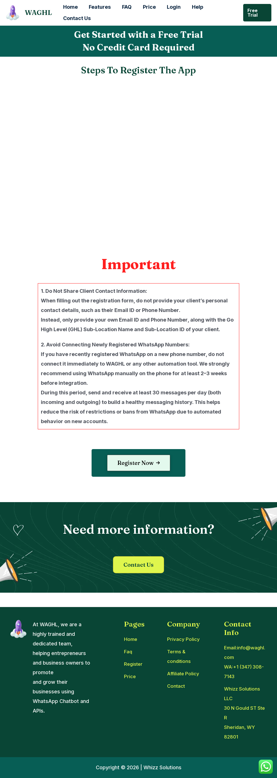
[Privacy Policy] (184, 639)
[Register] (134, 664)
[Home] (131, 639)
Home (70, 7)
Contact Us (76, 18)
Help (192, 7)
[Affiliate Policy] (184, 673)
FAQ (124, 7)
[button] (138, 463)
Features (98, 7)
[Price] (130, 676)
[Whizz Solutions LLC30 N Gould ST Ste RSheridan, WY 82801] (245, 713)
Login (169, 7)
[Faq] (128, 651)
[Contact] (177, 686)
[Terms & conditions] (188, 656)
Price (145, 7)
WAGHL (38, 12)
